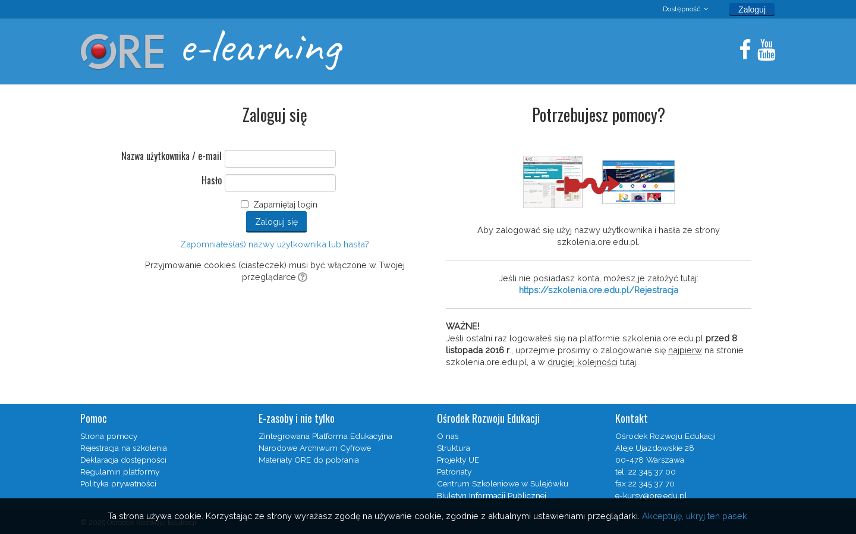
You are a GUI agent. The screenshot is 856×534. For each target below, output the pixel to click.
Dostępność (682, 9)
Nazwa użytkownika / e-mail (171, 156)
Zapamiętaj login (285, 204)
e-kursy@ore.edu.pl (651, 495)
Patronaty (454, 471)
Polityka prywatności (118, 483)
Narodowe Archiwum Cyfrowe (315, 448)
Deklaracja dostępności (123, 459)
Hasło (212, 180)
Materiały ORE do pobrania (309, 459)
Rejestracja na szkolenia (123, 448)
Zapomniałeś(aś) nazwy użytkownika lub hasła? (274, 244)
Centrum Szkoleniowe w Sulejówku (502, 483)
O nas (447, 436)
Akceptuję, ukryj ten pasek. (695, 516)
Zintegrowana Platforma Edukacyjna (325, 436)
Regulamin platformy (119, 471)
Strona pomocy (108, 436)
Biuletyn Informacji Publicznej (491, 495)
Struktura (453, 448)
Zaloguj (752, 9)
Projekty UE (458, 459)
